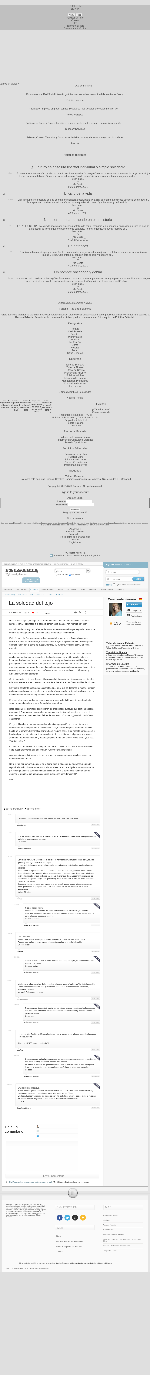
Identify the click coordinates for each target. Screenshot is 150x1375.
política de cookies (68, 525)
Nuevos (71, 398)
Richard (20, 951)
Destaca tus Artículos (75, 28)
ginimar (10, 199)
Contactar (76, 425)
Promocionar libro (75, 25)
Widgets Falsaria (109, 1225)
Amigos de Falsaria (110, 1250)
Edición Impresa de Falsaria (69, 1246)
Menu (71, 15)
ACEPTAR (74, 529)
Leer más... (78, 179)
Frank (10, 173)
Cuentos (75, 334)
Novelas (75, 347)
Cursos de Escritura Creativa (38, 564)
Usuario (61, 501)
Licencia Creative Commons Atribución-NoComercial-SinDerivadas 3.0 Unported (88, 479)
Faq (21, 564)
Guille (46, 400)
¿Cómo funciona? (101, 409)
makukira (15, 400)
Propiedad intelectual (76, 420)
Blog (75, 23)
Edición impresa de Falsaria (113, 1234)
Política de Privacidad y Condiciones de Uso (75, 417)
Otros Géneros (75, 353)
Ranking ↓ (121, 589)
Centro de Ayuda (101, 412)
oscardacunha (22, 999)
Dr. (10, 225)
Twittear (47, 613)
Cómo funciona (10, 564)
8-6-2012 (17, 957)
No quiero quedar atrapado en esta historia (78, 220)
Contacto (106, 1220)
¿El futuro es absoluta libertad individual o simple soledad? (78, 167)
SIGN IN (75, 8)
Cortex (10, 278)
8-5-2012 (9, 833)
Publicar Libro (76, 457)
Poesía (75, 339)
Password (61, 504)
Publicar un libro (75, 17)
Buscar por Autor (61, 574)
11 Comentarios (33, 809)
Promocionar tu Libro (76, 454)
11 (29, 612)
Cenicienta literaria (14, 809)
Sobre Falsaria (75, 423)
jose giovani (21, 825)
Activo (80, 398)
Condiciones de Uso (110, 1215)
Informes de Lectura (75, 378)
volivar (19, 899)
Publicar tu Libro (75, 375)
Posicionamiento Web (75, 465)
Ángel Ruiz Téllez (35, 401)
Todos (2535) (9, 595)
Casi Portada (75, 331)
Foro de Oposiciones (76, 442)
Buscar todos (74, 574)
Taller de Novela (75, 367)
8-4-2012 (9, 815)
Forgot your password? (75, 512)
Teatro (75, 350)
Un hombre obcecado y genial (78, 272)
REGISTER (75, 6)
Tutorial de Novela (75, 370)
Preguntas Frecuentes (71, 415)
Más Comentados (37, 595)
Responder (95, 824)
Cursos (75, 20)
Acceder (75, 539)
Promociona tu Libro (75, 372)
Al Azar (50, 595)
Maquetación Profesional (75, 381)
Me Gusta (78, 184)
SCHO (25, 400)
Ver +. (120, 94)
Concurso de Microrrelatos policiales (116, 1246)
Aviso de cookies (75, 531)
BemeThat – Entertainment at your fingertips (76, 555)
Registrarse (75, 542)
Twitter (68, 476)
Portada (75, 329)
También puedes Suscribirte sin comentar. (71, 1182)
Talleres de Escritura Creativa (75, 437)
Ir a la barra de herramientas (75, 537)
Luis (10, 252)
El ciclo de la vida (78, 193)
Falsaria (77, 486)
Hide (79, 15)
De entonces (78, 246)
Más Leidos (22, 595)
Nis (4, 400)
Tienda (80, 564)
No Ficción (75, 342)
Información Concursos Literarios (75, 440)
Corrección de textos (75, 383)
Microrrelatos (75, 337)
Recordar (108, 585)
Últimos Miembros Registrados (75, 392)
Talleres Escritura (75, 364)
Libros (75, 345)
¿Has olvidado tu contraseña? (129, 585)
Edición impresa (61, 564)
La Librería (75, 386)
